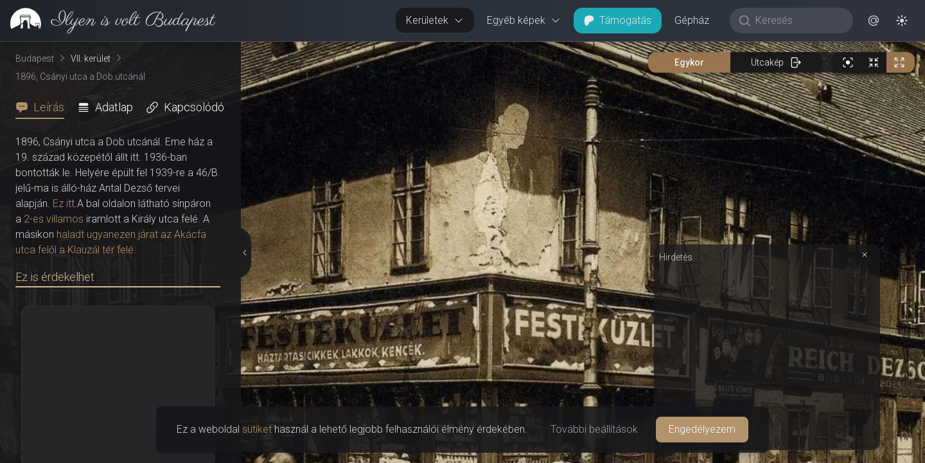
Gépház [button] (691, 20)
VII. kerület (90, 58)
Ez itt (64, 203)
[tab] (43, 107)
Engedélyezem (702, 429)
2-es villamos (54, 219)
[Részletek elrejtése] (243, 252)
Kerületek (435, 20)
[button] (873, 20)
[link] (107, 20)
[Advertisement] (767, 355)
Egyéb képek (524, 20)
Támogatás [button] (617, 20)
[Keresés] (798, 20)
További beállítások (594, 429)
